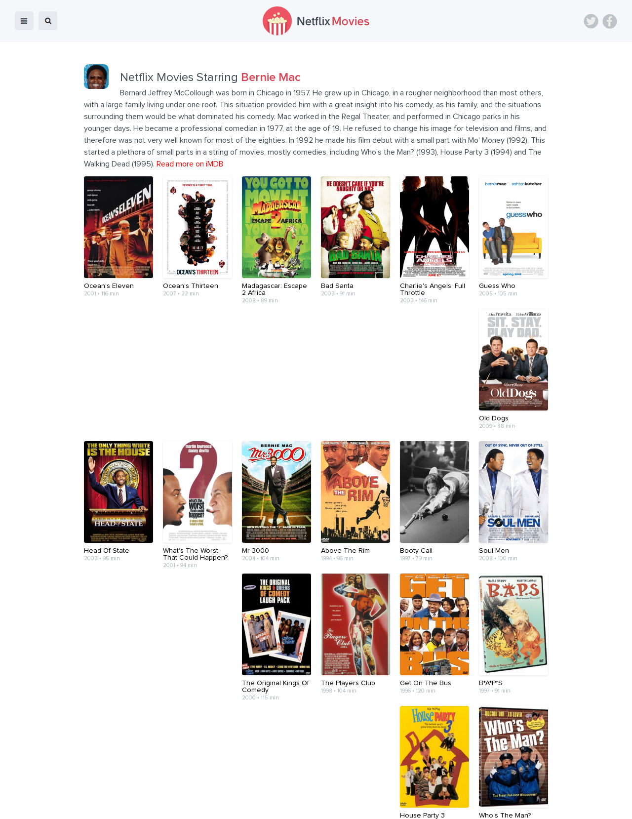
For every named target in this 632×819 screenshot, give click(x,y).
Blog (217, 804)
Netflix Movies (37, 804)
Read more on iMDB (190, 164)
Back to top (599, 804)
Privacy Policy (433, 804)
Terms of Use (380, 804)
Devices (249, 804)
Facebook (609, 21)
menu (24, 20)
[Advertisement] (316, 745)
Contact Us (330, 804)
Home (189, 804)
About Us (287, 804)
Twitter (591, 21)
